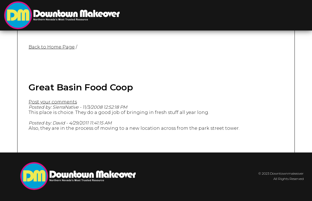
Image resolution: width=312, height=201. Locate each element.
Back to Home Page (52, 47)
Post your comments (53, 102)
